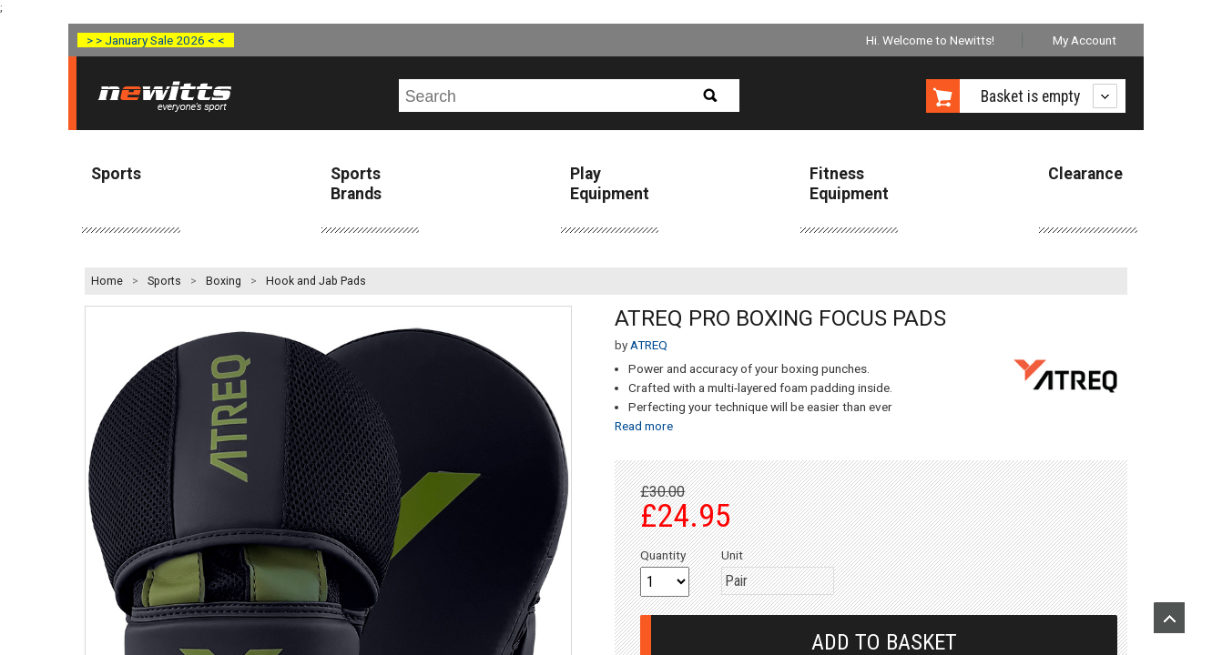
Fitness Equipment (849, 183)
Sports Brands (356, 183)
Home (107, 281)
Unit (732, 555)
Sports (116, 174)
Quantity (663, 555)
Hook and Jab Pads (316, 281)
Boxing (223, 281)
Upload (1169, 617)
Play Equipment (609, 183)
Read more (644, 425)
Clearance (1085, 174)
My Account (1084, 40)
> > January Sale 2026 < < (156, 40)
